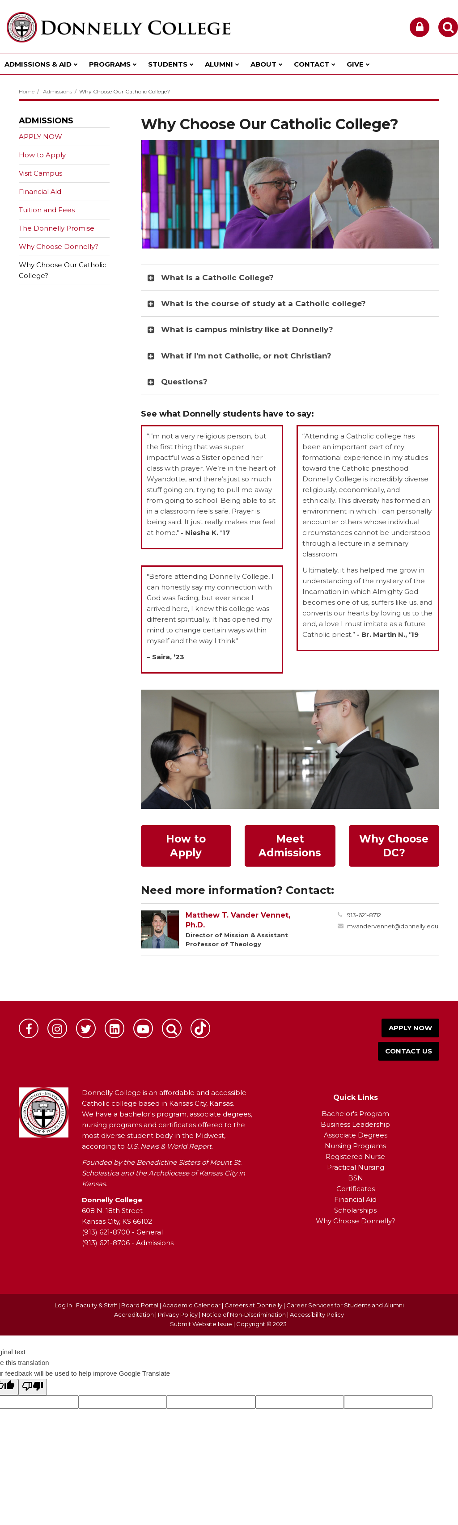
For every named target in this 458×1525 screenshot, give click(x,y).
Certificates (355, 1188)
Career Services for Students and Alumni (345, 1305)
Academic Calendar (191, 1305)
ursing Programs (358, 1146)
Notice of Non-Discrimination (244, 1314)
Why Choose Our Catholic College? (62, 270)
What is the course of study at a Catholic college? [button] (263, 303)
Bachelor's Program (355, 1113)
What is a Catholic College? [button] (217, 277)
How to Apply (42, 155)
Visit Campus (40, 173)
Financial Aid (40, 191)
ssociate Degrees (358, 1135)
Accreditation (134, 1314)
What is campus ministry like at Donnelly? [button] (247, 329)
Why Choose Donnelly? (58, 246)
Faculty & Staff (96, 1305)
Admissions (57, 91)
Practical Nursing (355, 1167)
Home (26, 91)
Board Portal (140, 1305)
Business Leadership (355, 1124)
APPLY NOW (40, 136)
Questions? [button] (184, 381)
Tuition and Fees (47, 210)
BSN (355, 1178)
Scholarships (355, 1210)
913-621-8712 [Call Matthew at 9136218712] (364, 914)
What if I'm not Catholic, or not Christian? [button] (246, 355)
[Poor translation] (32, 1387)
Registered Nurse (355, 1156)
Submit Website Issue (201, 1323)
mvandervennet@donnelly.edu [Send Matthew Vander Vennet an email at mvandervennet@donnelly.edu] (392, 926)
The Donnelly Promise (56, 228)
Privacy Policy (178, 1314)
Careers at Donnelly (253, 1305)
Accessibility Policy (317, 1314)
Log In (63, 1305)
